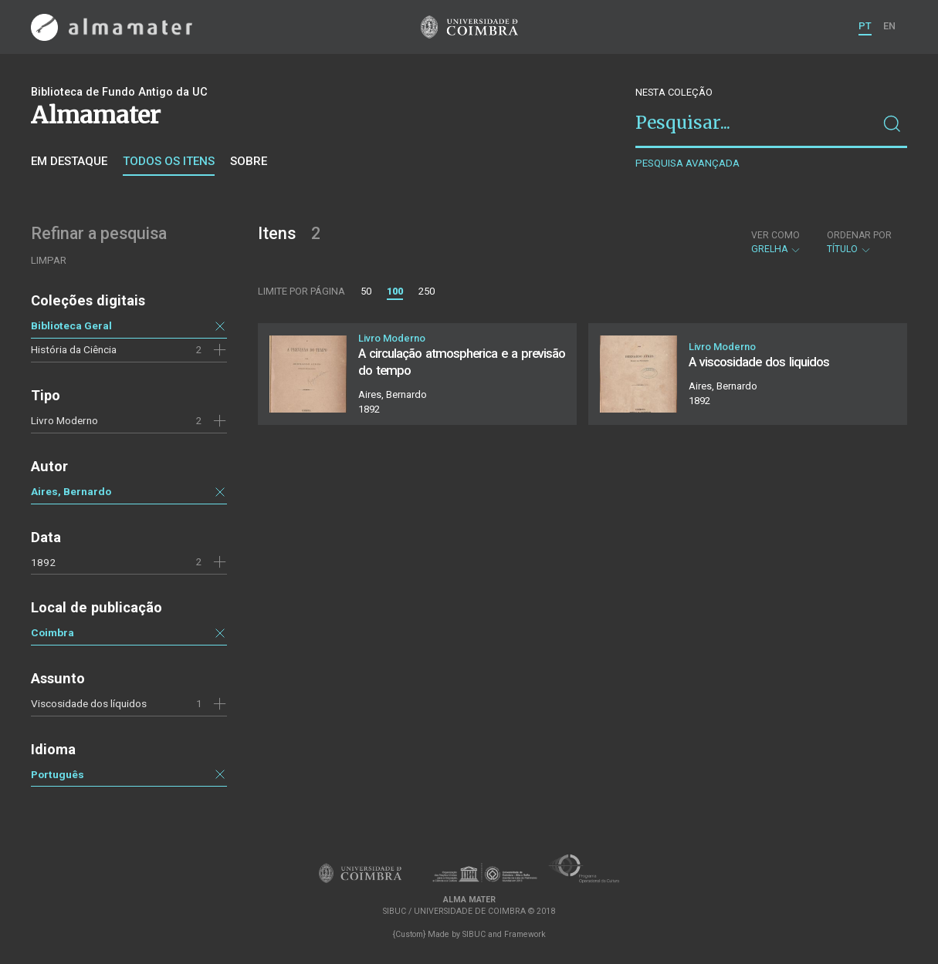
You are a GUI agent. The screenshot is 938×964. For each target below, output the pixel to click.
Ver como (775, 235)
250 (426, 291)
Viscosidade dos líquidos (89, 703)
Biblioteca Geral (71, 325)
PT (865, 26)
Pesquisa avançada (687, 163)
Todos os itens (169, 161)
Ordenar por (859, 235)
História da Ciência (74, 349)
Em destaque (69, 161)
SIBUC (474, 934)
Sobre (248, 161)
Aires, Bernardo (71, 491)
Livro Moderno (64, 420)
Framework (525, 934)
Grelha (776, 242)
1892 (43, 562)
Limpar (48, 260)
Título (859, 242)
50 (366, 291)
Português (57, 774)
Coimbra (52, 632)
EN (889, 26)
